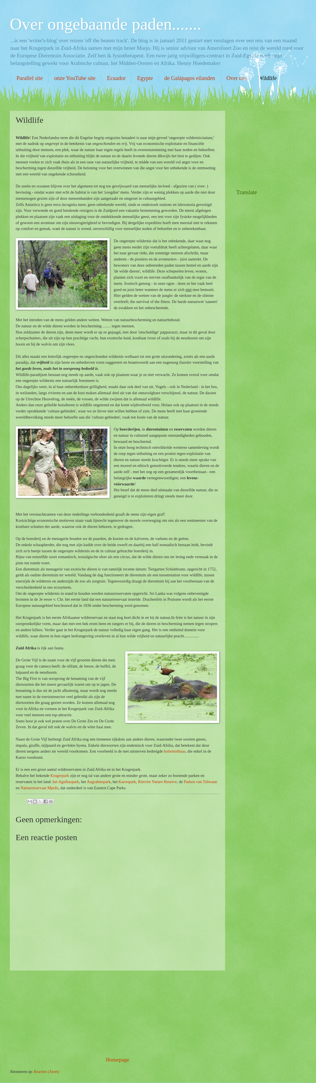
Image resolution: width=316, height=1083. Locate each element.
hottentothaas (174, 751)
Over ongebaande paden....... (105, 24)
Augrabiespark (98, 781)
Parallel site (29, 78)
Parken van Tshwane (200, 781)
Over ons (237, 78)
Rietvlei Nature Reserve (157, 781)
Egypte (145, 78)
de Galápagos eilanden (189, 78)
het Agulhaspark (66, 781)
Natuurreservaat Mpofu (39, 788)
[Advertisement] (117, 1013)
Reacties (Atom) (46, 1072)
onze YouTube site (75, 78)
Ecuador (116, 78)
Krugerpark (59, 775)
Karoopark (127, 781)
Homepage (117, 1060)
